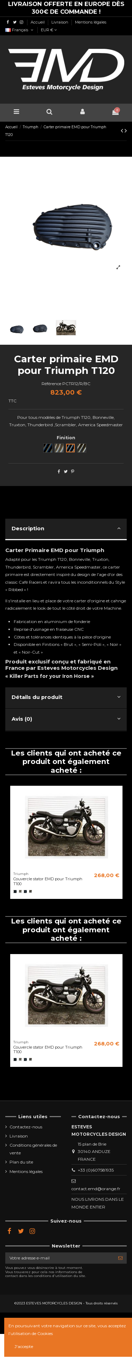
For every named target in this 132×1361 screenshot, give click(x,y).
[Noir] (15, 891)
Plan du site (21, 1162)
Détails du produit (66, 697)
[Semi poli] (30, 891)
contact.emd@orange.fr (95, 1188)
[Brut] (20, 891)
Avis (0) (66, 718)
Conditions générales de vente (33, 1148)
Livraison (60, 22)
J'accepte (23, 1346)
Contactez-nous (26, 1126)
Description (66, 528)
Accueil (38, 22)
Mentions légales (90, 22)
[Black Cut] (25, 891)
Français (19, 29)
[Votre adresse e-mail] (59, 1258)
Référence (51, 383)
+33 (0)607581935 (96, 1170)
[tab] (66, 530)
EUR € (49, 29)
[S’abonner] (120, 1258)
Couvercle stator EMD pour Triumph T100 (47, 881)
